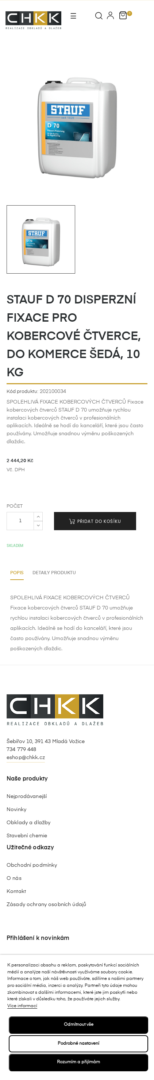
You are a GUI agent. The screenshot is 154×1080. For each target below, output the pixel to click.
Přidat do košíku (95, 521)
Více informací (22, 1006)
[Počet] (20, 521)
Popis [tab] (17, 573)
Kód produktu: (22, 391)
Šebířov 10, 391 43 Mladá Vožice (46, 741)
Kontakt (16, 891)
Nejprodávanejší (27, 796)
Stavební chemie (27, 835)
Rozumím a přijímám (78, 1062)
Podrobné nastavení (78, 1043)
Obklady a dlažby (28, 822)
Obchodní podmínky (32, 865)
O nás (14, 878)
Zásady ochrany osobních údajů (46, 904)
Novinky (16, 809)
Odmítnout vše (78, 1025)
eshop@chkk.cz (26, 757)
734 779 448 (21, 749)
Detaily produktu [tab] (54, 573)
